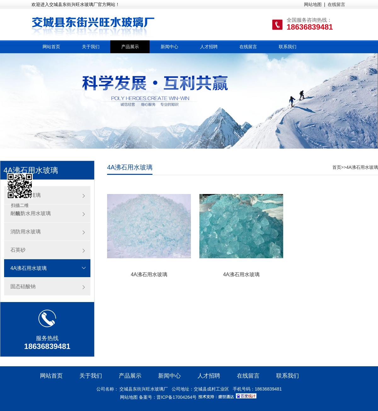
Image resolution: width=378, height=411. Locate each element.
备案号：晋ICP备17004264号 (168, 397)
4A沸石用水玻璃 (28, 268)
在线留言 (336, 4)
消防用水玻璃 (25, 231)
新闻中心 (169, 46)
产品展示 (130, 46)
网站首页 (51, 46)
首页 (336, 167)
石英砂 (18, 250)
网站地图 (313, 4)
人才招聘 (209, 46)
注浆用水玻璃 (25, 195)
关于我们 (91, 46)
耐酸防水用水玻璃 (30, 213)
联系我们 (287, 46)
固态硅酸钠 (23, 286)
